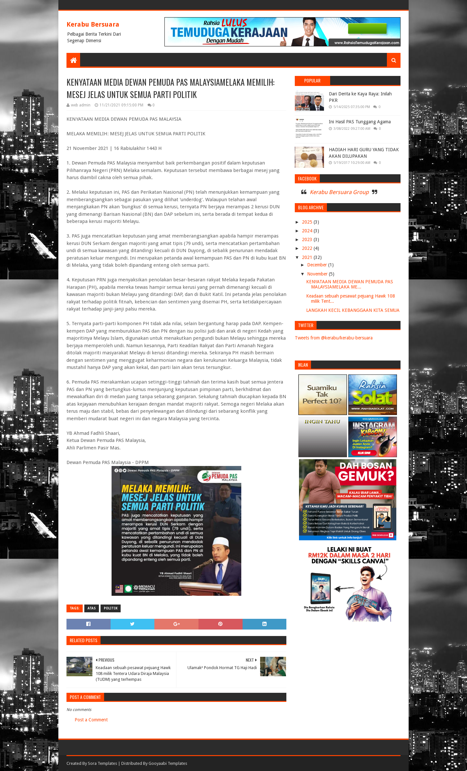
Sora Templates (102, 763)
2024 (308, 230)
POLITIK (110, 608)
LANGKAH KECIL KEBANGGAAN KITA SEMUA (353, 310)
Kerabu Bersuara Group (339, 192)
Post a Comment (91, 719)
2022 (308, 248)
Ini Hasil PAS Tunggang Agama (360, 121)
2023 (308, 239)
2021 (308, 257)
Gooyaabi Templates (168, 763)
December (317, 264)
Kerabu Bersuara (92, 24)
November (318, 273)
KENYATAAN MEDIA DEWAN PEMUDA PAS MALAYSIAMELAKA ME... (349, 284)
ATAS (92, 608)
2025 (308, 222)
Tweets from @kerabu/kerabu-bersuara (334, 337)
